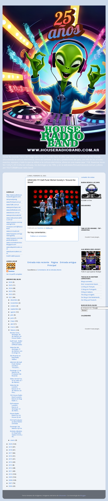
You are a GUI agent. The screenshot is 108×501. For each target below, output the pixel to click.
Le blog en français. (88, 287)
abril (12, 324)
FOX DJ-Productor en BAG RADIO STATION (16, 422)
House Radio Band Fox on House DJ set (15, 415)
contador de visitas (87, 177)
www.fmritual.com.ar (13, 202)
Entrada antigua (68, 262)
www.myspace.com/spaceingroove (14, 223)
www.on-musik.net (12, 231)
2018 (11, 450)
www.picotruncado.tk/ (13, 215)
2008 (11, 480)
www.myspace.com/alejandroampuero (14, 239)
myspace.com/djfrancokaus (14, 227)
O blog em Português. (89, 289)
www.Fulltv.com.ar (12, 205)
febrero (13, 330)
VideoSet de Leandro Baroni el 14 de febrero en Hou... (15, 388)
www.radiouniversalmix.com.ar (14, 219)
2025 (11, 285)
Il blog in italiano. (87, 292)
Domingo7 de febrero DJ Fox (16, 427)
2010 (11, 474)
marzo (13, 327)
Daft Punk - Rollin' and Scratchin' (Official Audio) (16, 343)
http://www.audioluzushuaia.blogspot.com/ (14, 196)
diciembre (14, 300)
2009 (11, 477)
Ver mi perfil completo (14, 274)
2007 (11, 483)
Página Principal (52, 264)
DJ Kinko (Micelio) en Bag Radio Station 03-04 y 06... (16, 434)
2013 (11, 465)
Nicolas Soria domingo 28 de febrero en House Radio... (16, 335)
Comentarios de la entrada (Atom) (49, 270)
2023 (11, 291)
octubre (13, 306)
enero (13, 440)
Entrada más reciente (38, 262)
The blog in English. (88, 295)
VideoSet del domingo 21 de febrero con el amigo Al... (16, 350)
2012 (11, 468)
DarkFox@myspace (13, 256)
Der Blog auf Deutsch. (89, 300)
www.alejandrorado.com (14, 248)
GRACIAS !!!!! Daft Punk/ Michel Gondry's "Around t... (16, 365)
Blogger (83, 495)
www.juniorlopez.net (13, 207)
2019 (11, 447)
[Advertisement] (52, 251)
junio (12, 318)
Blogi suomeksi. (86, 281)
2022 (11, 294)
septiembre (15, 309)
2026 (11, 282)
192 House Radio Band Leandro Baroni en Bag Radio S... (16, 398)
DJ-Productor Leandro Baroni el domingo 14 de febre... (15, 407)
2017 (11, 453)
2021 (11, 297)
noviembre (15, 303)
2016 (11, 456)
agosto (13, 312)
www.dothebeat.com (13, 210)
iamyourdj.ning (11, 199)
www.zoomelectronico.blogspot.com (14, 243)
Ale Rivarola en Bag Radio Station (15, 357)
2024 (11, 288)
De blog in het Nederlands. (90, 297)
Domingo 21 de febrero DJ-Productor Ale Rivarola (15, 373)
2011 (11, 471)
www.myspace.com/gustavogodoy (14, 234)
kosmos (11, 271)
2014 (11, 462)
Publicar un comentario (38, 236)
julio (12, 315)
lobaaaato (62, 495)
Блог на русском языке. (89, 284)
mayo (13, 321)
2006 (11, 486)
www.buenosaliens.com (13, 252)
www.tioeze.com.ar (13, 213)
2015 (11, 459)
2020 (11, 444)
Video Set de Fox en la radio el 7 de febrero (16, 380)
